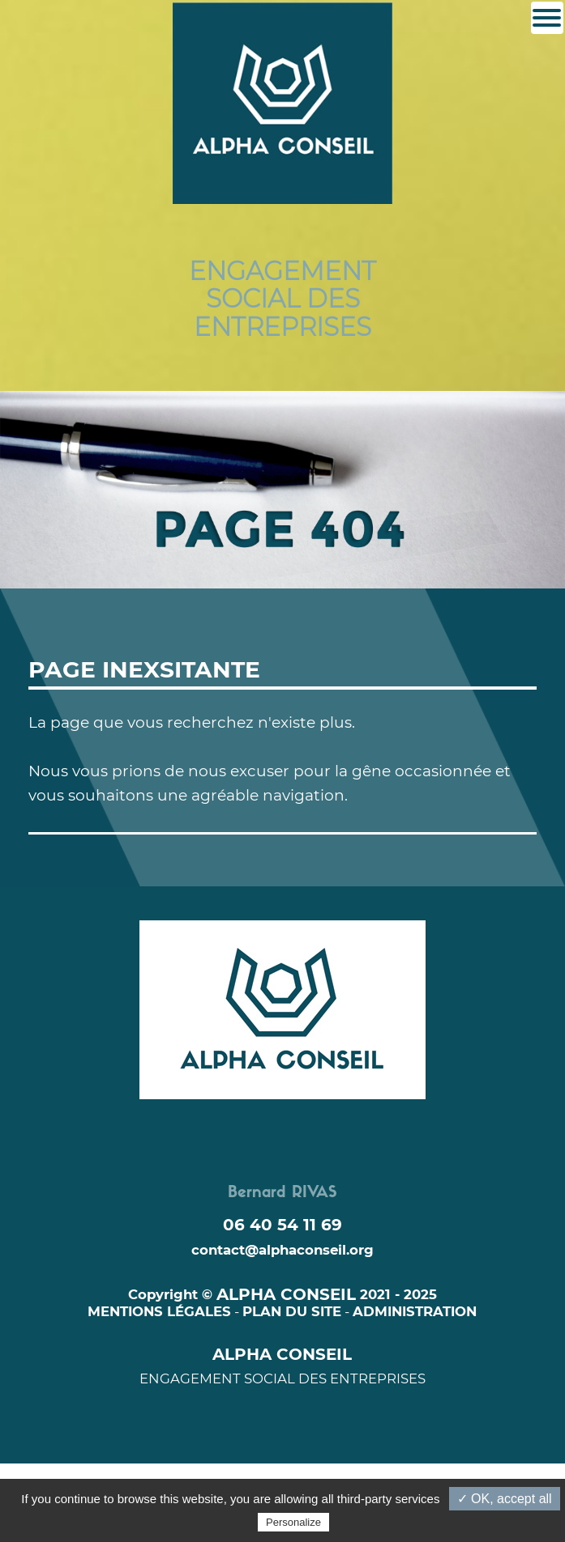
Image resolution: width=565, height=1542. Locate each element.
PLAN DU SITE (291, 1311)
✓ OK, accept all (504, 1499)
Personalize (293, 1522)
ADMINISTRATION (415, 1311)
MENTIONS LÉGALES (159, 1311)
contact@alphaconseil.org (282, 1250)
